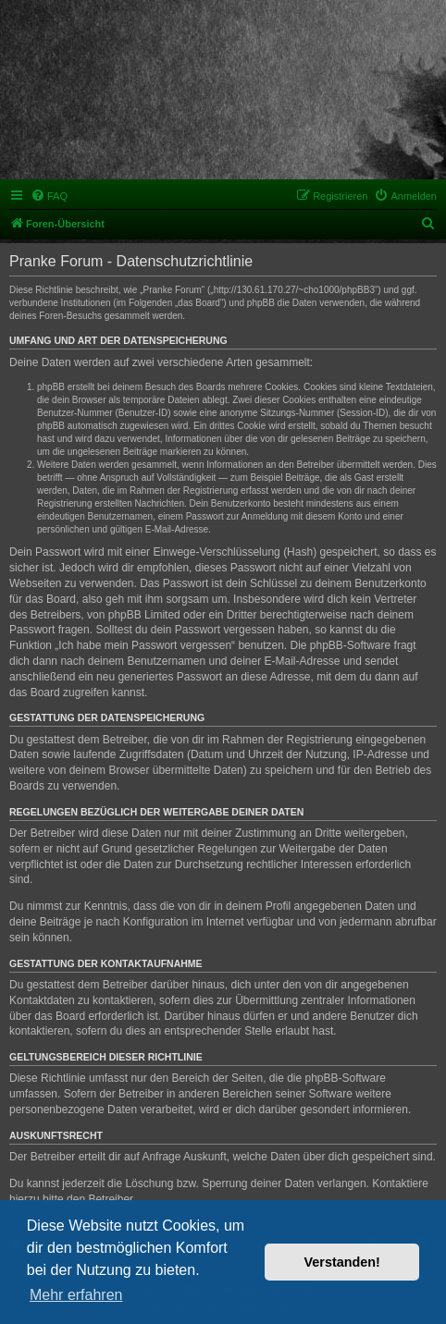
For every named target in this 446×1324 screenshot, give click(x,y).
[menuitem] (49, 196)
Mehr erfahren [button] (76, 1295)
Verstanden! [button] (342, 1262)
